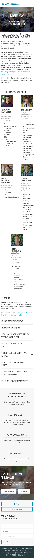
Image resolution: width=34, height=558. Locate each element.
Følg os (17, 504)
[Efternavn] (17, 531)
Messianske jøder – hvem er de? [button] (17, 354)
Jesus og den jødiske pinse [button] (17, 363)
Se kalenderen (17, 509)
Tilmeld (6, 541)
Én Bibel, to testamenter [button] (17, 381)
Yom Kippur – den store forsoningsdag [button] (17, 373)
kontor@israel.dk (9, 553)
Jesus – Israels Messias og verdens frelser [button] (17, 335)
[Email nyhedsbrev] (17, 536)
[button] (32, 3)
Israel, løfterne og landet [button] (17, 345)
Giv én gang (23, 491)
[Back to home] (10, 3)
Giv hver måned (9, 491)
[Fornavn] (17, 526)
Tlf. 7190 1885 (23, 551)
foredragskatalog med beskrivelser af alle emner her (16, 314)
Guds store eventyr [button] (17, 321)
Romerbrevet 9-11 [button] (17, 328)
